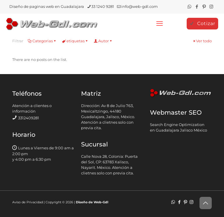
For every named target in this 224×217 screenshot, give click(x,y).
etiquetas (75, 40)
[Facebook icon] (197, 6)
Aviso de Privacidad (27, 202)
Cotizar (202, 23)
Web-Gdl (101, 202)
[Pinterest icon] (204, 6)
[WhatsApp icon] (189, 6)
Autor (103, 40)
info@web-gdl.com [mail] (139, 6)
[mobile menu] (159, 24)
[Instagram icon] (211, 6)
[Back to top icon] (206, 203)
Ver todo (202, 40)
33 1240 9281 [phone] (102, 6)
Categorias (42, 40)
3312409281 (28, 118)
